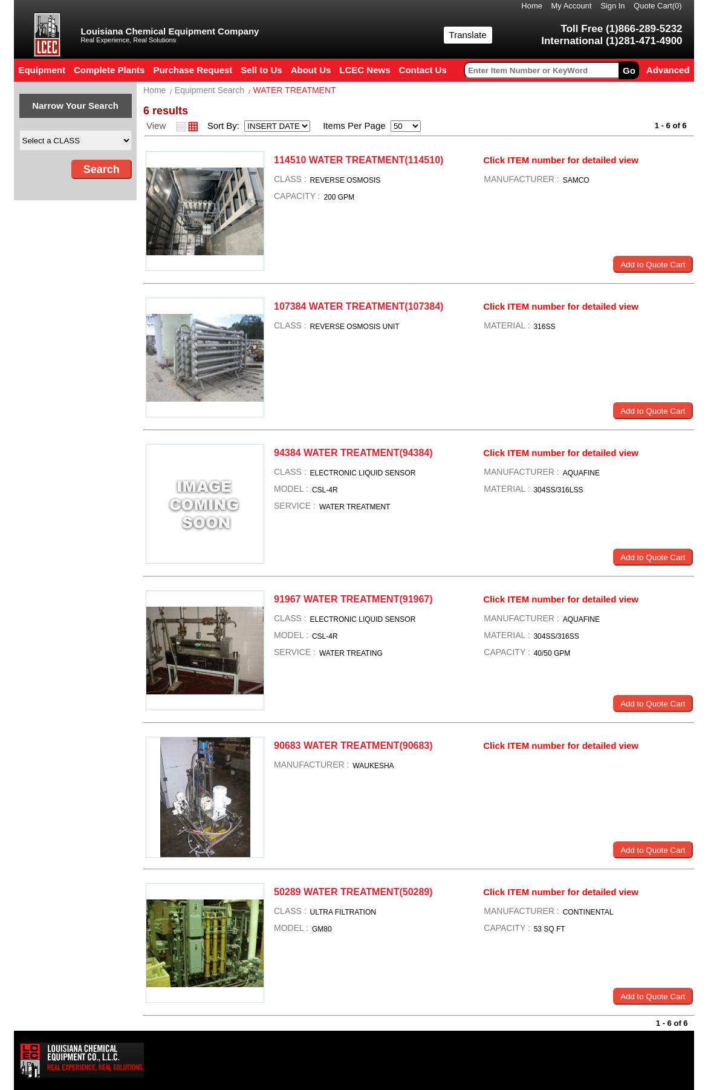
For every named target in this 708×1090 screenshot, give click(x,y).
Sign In (612, 5)
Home (531, 5)
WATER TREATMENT (294, 90)
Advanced (668, 70)
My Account (571, 5)
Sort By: (224, 125)
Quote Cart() (658, 5)
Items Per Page (350, 125)
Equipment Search (209, 90)
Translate (468, 35)
